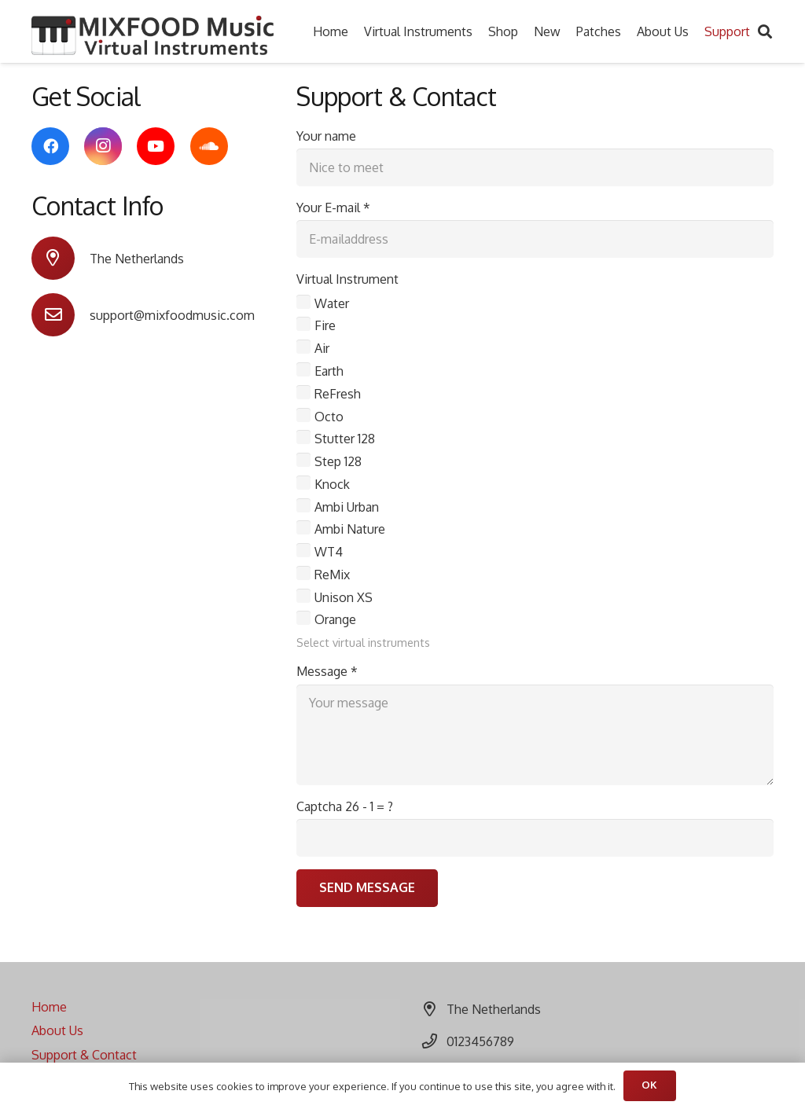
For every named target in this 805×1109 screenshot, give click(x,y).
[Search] (765, 32)
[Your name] (535, 167)
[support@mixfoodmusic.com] (60, 314)
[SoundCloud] (209, 146)
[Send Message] (367, 888)
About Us (57, 1030)
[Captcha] (535, 838)
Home (49, 1007)
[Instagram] (103, 146)
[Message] (535, 735)
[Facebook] (50, 146)
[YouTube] (156, 146)
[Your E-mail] (535, 239)
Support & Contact (84, 1055)
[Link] (152, 35)
